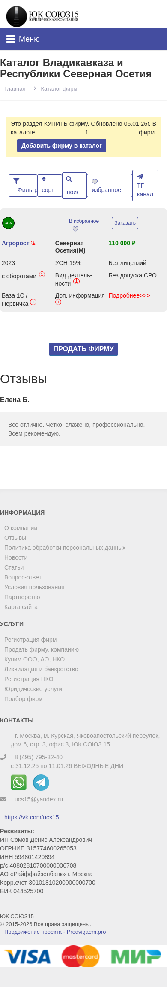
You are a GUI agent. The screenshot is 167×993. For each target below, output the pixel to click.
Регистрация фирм (30, 639)
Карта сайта (21, 606)
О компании (20, 527)
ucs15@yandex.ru (39, 799)
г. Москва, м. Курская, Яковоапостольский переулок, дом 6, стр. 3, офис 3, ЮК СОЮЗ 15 (85, 740)
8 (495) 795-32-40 (39, 757)
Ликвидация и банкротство (41, 669)
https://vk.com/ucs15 (31, 817)
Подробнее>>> (129, 295)
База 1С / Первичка (19, 300)
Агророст (19, 243)
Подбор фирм (23, 698)
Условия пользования (34, 587)
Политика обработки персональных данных (64, 547)
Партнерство (22, 597)
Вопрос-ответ (23, 577)
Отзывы (15, 537)
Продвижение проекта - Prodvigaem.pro (55, 932)
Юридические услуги (33, 688)
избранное (107, 186)
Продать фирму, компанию (41, 649)
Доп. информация (80, 300)
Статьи (14, 567)
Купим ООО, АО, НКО (34, 659)
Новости (15, 557)
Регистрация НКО (29, 679)
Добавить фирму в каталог (61, 145)
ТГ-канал (145, 185)
